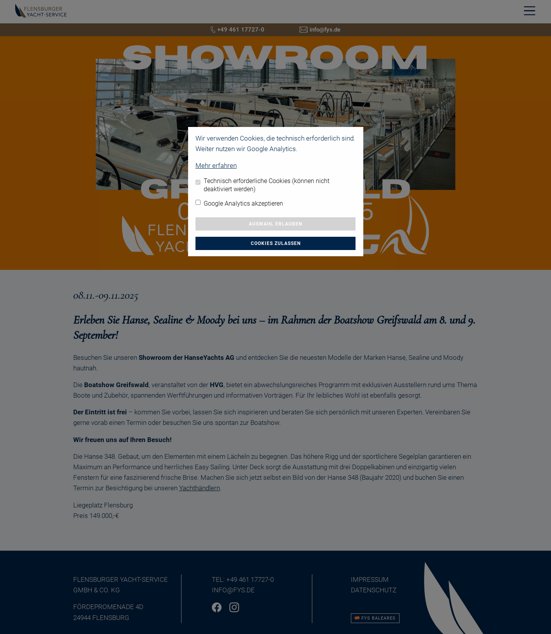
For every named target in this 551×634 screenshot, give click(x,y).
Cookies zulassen (276, 243)
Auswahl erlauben (275, 224)
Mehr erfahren (216, 165)
